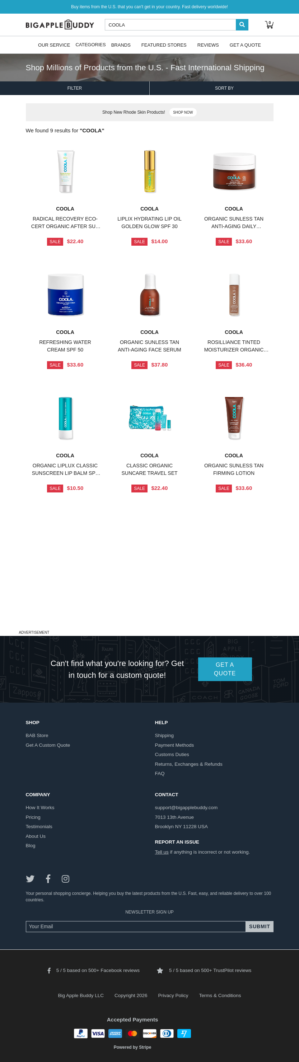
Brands (121, 44)
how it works (40, 807)
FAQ (160, 773)
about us (36, 836)
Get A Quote (245, 44)
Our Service (54, 44)
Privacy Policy (173, 995)
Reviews (208, 44)
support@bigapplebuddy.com (186, 807)
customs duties (172, 754)
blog (31, 845)
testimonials (39, 826)
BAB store (37, 735)
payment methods (174, 745)
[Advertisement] (149, 578)
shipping (164, 735)
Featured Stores (164, 44)
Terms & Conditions (220, 995)
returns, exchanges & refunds (189, 764)
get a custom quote (48, 745)
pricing (33, 817)
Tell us (162, 852)
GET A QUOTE (225, 669)
